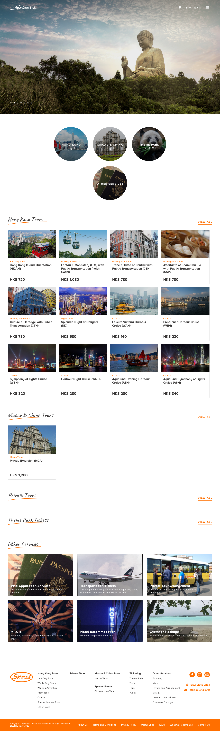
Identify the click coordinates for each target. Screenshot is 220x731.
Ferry (132, 688)
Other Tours (44, 707)
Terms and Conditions (104, 725)
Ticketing (157, 678)
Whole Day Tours (47, 683)
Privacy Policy (128, 725)
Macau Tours (101, 678)
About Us (83, 725)
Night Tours (44, 692)
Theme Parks (136, 678)
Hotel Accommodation (164, 697)
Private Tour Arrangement (166, 688)
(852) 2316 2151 (200, 684)
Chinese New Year (104, 691)
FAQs (162, 725)
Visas (155, 683)
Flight (132, 692)
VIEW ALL (205, 221)
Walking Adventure (48, 688)
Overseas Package (163, 702)
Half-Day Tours (45, 678)
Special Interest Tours (49, 702)
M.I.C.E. (156, 692)
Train (132, 683)
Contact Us (204, 725)
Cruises (41, 697)
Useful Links (147, 725)
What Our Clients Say (181, 725)
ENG (188, 7)
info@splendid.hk (199, 689)
